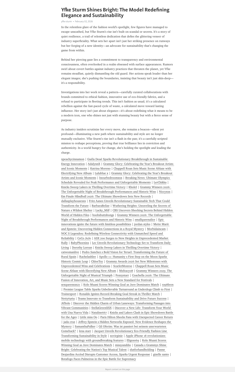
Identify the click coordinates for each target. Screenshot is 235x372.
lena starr (85, 331)
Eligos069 (133, 340)
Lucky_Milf (102, 210)
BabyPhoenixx (80, 243)
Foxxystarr (122, 275)
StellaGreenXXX (101, 308)
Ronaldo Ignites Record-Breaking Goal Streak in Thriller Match (119, 294)
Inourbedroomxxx (110, 178)
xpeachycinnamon (72, 159)
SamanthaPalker (85, 326)
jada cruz (69, 322)
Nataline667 (99, 312)
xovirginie (116, 336)
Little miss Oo (88, 317)
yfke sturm (66, 21)
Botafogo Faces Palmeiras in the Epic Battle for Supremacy (98, 359)
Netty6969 (68, 298)
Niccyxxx (164, 191)
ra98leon (167, 284)
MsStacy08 (126, 271)
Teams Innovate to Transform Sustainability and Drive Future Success (122, 298)
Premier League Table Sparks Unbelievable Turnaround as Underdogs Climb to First (116, 289)
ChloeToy (97, 261)
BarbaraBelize (101, 205)
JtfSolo (65, 303)
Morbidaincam (156, 229)
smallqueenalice (145, 219)
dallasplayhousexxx (73, 201)
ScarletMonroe (122, 266)
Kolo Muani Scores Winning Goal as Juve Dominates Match (121, 284)
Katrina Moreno (100, 168)
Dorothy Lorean (82, 247)
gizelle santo (161, 354)
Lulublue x (101, 173)
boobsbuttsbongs (103, 215)
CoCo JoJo (84, 238)
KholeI (133, 187)
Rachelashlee (87, 256)
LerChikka (160, 182)
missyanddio (123, 345)
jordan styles (142, 224)
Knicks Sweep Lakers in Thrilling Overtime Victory (93, 187)
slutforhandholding (142, 349)
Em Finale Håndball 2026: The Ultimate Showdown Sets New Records (106, 196)
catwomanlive (70, 252)
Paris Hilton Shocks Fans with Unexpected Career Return (136, 317)
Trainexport (68, 294)
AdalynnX (94, 164)
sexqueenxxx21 (70, 284)
